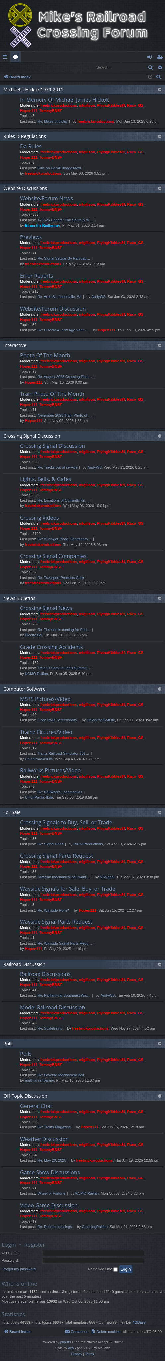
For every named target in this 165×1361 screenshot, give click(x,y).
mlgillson (87, 106)
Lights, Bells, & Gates (45, 479)
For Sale (12, 813)
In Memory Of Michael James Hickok (64, 100)
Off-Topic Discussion (25, 1096)
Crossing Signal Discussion (31, 436)
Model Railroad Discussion (52, 1007)
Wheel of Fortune (51, 1194)
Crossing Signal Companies (53, 556)
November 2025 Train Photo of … (65, 416)
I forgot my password (19, 1269)
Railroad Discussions (45, 974)
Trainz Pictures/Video (46, 732)
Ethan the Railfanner (42, 226)
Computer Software (24, 689)
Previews (31, 237)
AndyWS (98, 297)
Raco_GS (135, 106)
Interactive (14, 345)
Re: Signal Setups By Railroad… (64, 259)
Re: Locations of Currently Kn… (63, 501)
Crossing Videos (39, 518)
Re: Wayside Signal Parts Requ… (65, 944)
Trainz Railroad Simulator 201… (63, 754)
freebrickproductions (59, 106)
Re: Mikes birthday (53, 122)
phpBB (65, 1342)
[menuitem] (159, 77)
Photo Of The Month (45, 355)
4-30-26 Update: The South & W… (65, 220)
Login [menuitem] (151, 58)
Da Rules (30, 146)
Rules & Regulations (24, 136)
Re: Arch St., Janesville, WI (60, 297)
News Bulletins (19, 598)
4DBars (139, 1323)
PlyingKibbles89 (111, 106)
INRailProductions (88, 844)
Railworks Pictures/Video (50, 770)
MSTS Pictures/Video (45, 699)
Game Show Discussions (50, 1172)
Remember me (103, 1269)
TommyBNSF (51, 111)
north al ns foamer (39, 1081)
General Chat (36, 1106)
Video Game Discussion (49, 1205)
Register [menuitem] (161, 58)
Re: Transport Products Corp (61, 578)
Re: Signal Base (51, 844)
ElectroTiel (33, 635)
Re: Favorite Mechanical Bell (61, 1075)
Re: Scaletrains (50, 1029)
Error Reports (36, 276)
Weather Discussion (44, 1139)
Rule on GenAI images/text (59, 168)
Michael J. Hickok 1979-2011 (33, 90)
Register (33, 67)
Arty (71, 1348)
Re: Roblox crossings (55, 1227)
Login (11, 67)
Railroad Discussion (24, 964)
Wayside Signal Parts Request (56, 922)
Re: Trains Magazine (54, 1127)
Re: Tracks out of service (58, 468)
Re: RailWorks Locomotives (60, 792)
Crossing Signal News (46, 608)
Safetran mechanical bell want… (64, 877)
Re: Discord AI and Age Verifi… (63, 330)
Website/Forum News (46, 198)
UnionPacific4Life (101, 720)
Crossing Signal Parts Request (56, 856)
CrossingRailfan (95, 1227)
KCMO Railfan (36, 674)
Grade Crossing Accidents (51, 647)
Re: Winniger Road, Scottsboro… (65, 539)
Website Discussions (25, 188)
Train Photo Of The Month (52, 394)
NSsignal (107, 877)
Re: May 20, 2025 (52, 1161)
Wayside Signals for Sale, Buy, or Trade (67, 889)
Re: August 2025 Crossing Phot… (65, 377)
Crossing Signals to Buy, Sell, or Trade (66, 822)
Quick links (6, 58)
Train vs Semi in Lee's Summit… (64, 668)
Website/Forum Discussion (53, 309)
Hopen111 (29, 111)
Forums (17, 58)
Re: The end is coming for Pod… (64, 630)
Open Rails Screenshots (57, 720)
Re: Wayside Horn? (53, 911)
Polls (8, 1044)
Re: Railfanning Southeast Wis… (64, 996)
